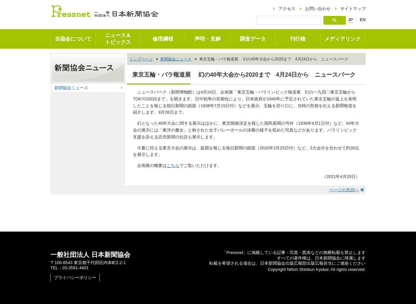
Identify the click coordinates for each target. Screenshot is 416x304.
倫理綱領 (162, 39)
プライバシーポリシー (75, 277)
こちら (173, 165)
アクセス (287, 8)
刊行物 (298, 39)
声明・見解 (208, 39)
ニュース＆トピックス (118, 38)
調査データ (253, 39)
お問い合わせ (318, 8)
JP (350, 20)
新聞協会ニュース (175, 59)
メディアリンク (342, 39)
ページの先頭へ (344, 189)
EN (363, 20)
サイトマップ (353, 8)
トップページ (141, 59)
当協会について (73, 39)
